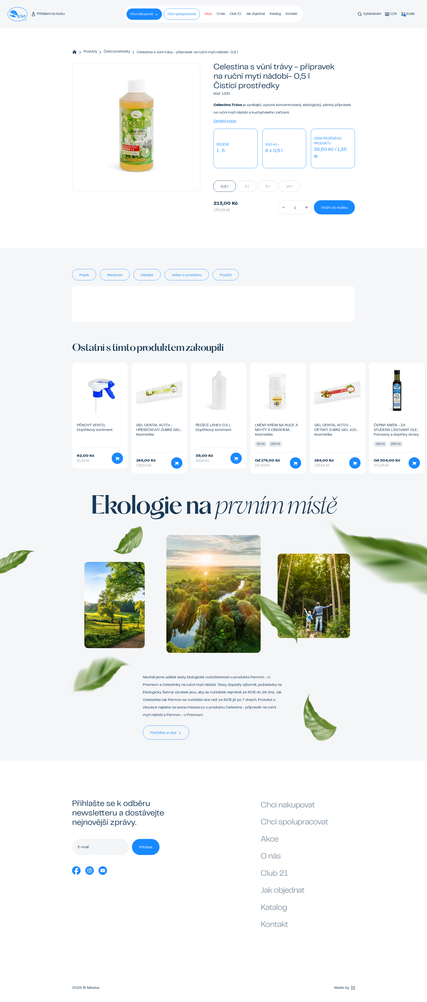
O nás (221, 14)
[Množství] (295, 207)
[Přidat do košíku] (117, 458)
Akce (208, 14)
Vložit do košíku (334, 207)
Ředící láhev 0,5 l (213, 425)
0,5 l (224, 186)
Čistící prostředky (117, 51)
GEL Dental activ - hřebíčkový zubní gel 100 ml (158, 430)
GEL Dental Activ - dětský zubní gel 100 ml (335, 430)
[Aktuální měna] (391, 14)
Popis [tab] (84, 275)
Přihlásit (145, 847)
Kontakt (291, 14)
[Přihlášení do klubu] (48, 14)
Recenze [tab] (114, 275)
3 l (247, 186)
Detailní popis (225, 121)
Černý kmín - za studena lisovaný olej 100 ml (396, 430)
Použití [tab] (225, 275)
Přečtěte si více (166, 733)
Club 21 (235, 14)
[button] (283, 207)
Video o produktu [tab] (186, 275)
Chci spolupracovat (182, 14)
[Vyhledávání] (369, 14)
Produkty (90, 51)
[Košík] (408, 14)
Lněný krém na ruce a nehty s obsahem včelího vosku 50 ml (276, 430)
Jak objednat (255, 14)
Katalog (275, 14)
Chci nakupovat (144, 14)
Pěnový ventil (91, 425)
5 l (268, 186)
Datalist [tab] (147, 275)
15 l (289, 186)
